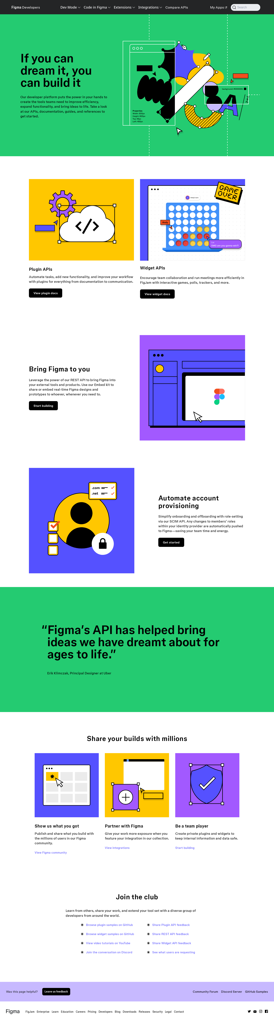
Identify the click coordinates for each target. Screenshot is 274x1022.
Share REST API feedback (170, 933)
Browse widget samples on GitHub (110, 933)
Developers (105, 1011)
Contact (179, 1011)
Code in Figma (95, 7)
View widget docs (157, 294)
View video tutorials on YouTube (108, 943)
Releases (144, 1011)
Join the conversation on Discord (109, 952)
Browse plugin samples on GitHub (109, 924)
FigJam (29, 1011)
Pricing (92, 1011)
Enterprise (43, 1011)
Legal (168, 1011)
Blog (117, 1011)
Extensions (122, 7)
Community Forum (205, 991)
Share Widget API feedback (171, 943)
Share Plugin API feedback (171, 924)
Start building (43, 405)
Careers (80, 1011)
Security (157, 1011)
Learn (55, 1011)
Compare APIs (176, 7)
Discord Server (231, 991)
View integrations (117, 847)
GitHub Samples (256, 991)
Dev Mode (68, 7)
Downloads (129, 1011)
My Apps (218, 7)
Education (67, 1011)
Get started (171, 542)
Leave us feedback (56, 991)
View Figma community (51, 852)
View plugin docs (45, 293)
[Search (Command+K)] (245, 7)
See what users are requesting (173, 952)
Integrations (148, 7)
